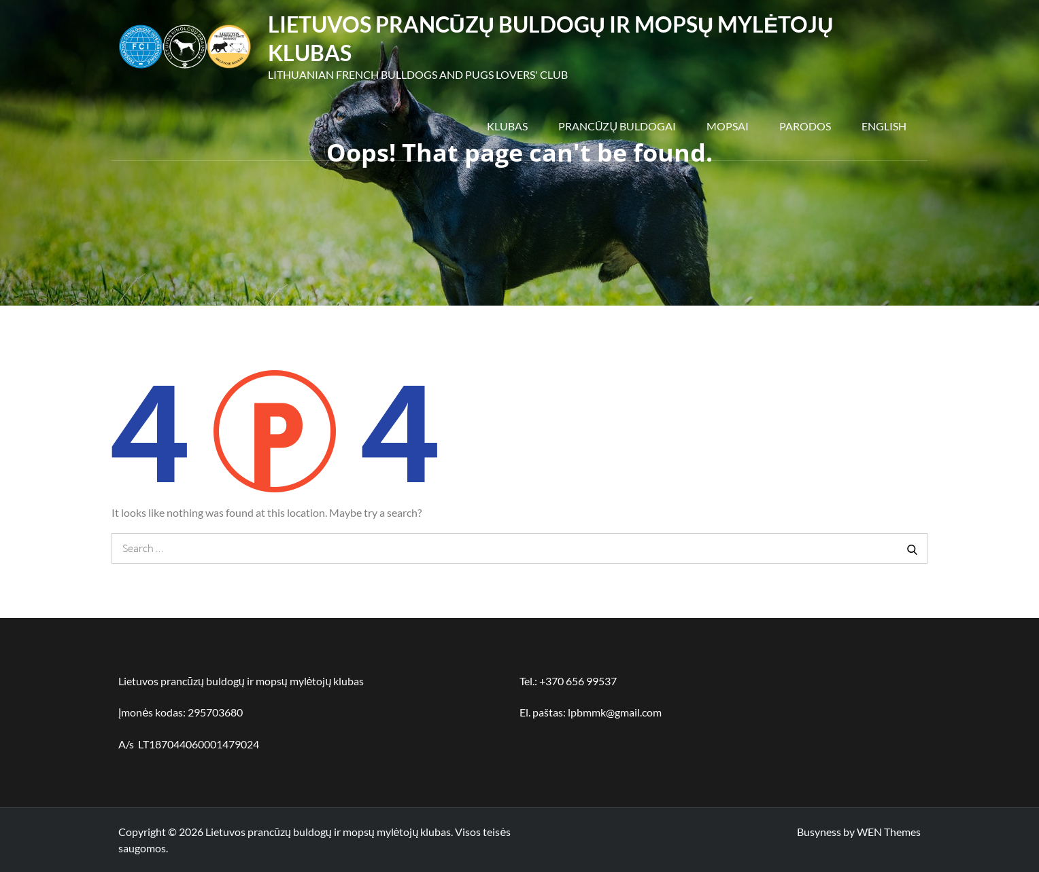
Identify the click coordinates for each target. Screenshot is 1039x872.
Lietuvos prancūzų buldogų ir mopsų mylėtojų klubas (328, 831)
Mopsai (727, 126)
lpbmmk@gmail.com (615, 712)
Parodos (805, 126)
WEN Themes (889, 831)
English (884, 126)
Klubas (507, 126)
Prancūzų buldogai (617, 126)
